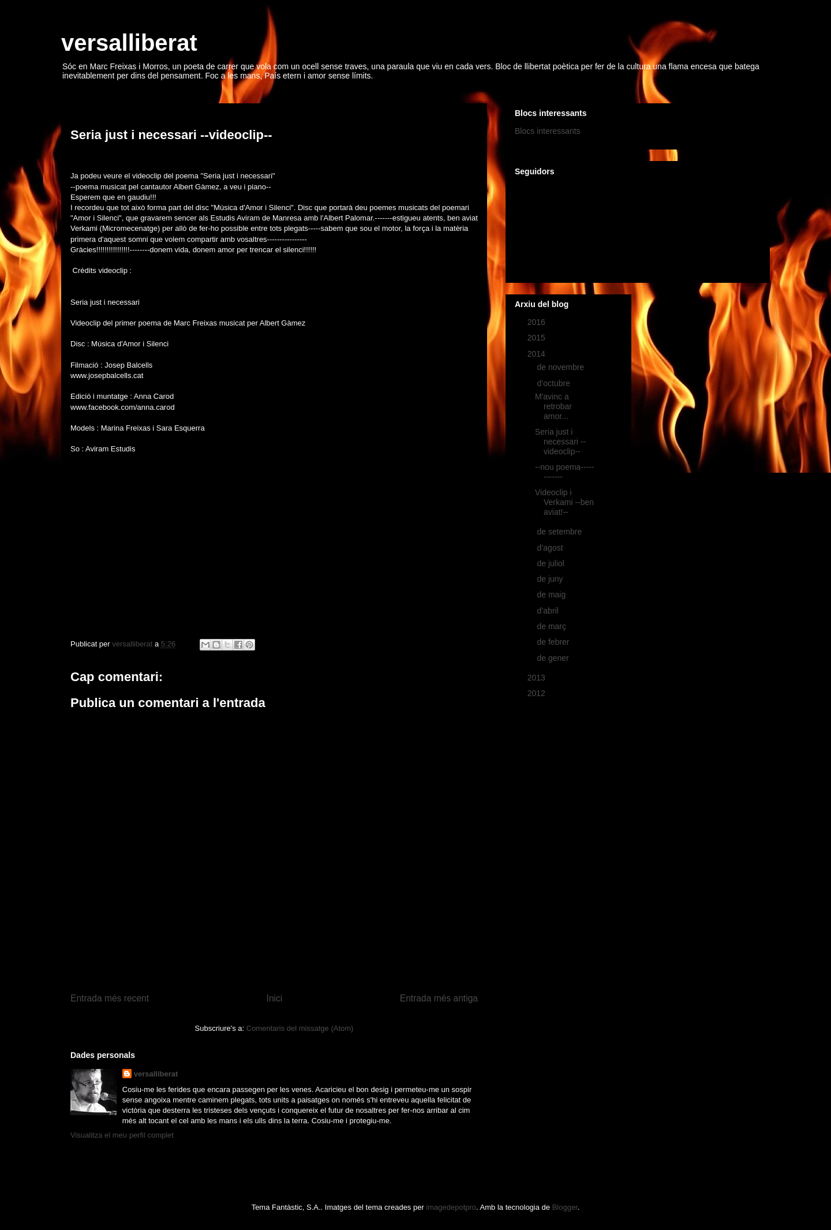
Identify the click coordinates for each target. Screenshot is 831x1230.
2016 (537, 322)
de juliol (551, 563)
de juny (551, 579)
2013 (537, 677)
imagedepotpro (451, 1207)
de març (552, 626)
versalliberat (129, 42)
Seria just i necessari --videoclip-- (560, 441)
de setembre (560, 531)
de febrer (554, 641)
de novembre (561, 367)
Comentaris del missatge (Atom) (300, 1028)
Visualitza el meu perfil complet (122, 1135)
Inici (275, 998)
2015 (537, 337)
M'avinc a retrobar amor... (553, 406)
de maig (552, 594)
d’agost (551, 547)
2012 (537, 693)
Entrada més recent (109, 998)
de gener (554, 658)
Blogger (565, 1207)
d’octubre (554, 383)
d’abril (548, 610)
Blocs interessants (548, 131)
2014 (537, 353)
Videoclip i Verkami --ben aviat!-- (564, 502)
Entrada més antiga (439, 998)
